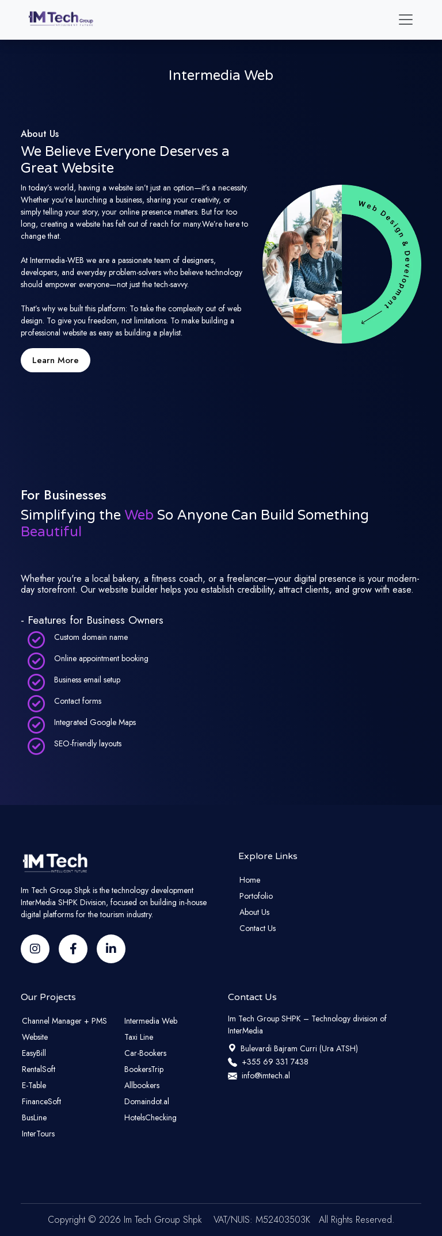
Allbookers (141, 1085)
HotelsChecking (150, 1117)
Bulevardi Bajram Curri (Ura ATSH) (293, 1048)
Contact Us (257, 928)
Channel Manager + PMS (64, 1021)
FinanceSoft (41, 1101)
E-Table (34, 1085)
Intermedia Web (150, 1021)
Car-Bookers (145, 1053)
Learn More (55, 360)
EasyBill (34, 1053)
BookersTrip (143, 1069)
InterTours (38, 1133)
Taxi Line (138, 1037)
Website (35, 1037)
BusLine (34, 1117)
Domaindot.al (146, 1101)
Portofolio (256, 896)
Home (249, 880)
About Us (254, 912)
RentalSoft (38, 1069)
